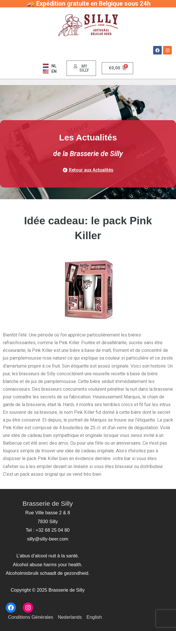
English (94, 617)
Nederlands (70, 617)
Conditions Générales (30, 617)
